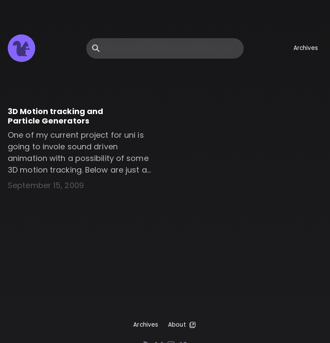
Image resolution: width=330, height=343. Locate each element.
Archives (305, 48)
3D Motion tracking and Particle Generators (55, 116)
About (182, 325)
